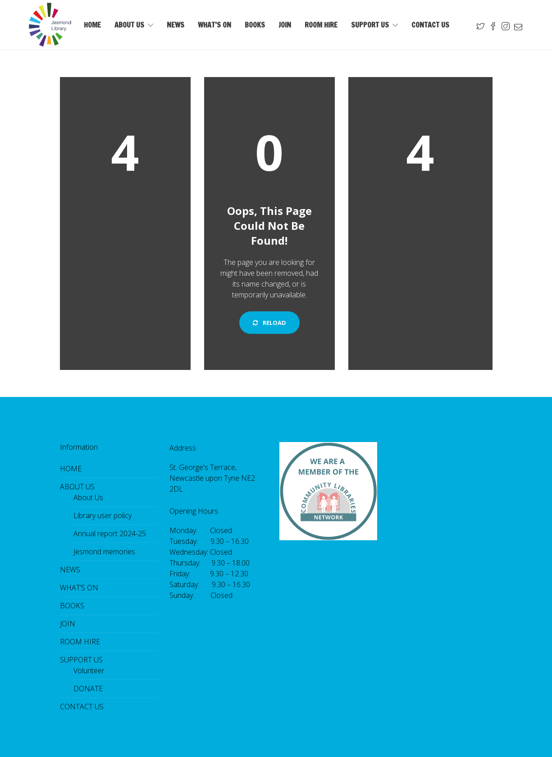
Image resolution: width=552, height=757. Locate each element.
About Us (88, 497)
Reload (269, 323)
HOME (92, 25)
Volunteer (89, 670)
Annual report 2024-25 (109, 533)
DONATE (88, 688)
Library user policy (102, 515)
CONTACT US (430, 25)
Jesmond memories (104, 551)
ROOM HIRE (321, 25)
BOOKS (255, 25)
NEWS (175, 25)
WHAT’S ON (214, 25)
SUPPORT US (370, 25)
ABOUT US (129, 25)
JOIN (284, 25)
